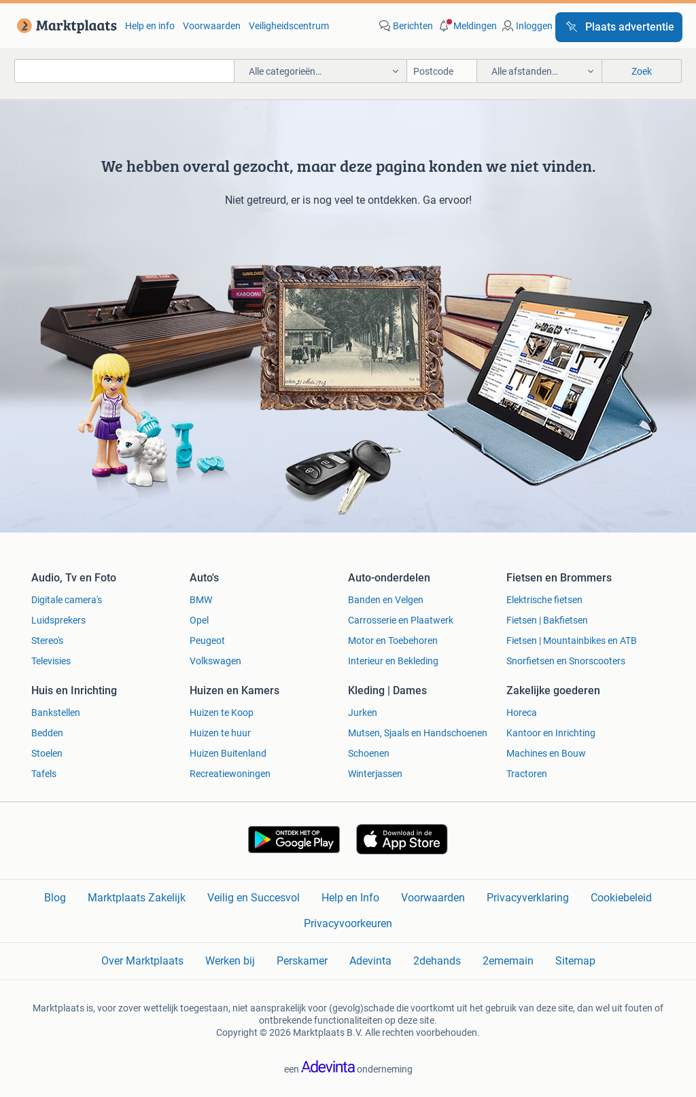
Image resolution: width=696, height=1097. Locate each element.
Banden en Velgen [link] (385, 599)
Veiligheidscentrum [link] (289, 25)
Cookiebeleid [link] (621, 897)
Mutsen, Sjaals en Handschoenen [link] (417, 732)
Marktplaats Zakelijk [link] (137, 897)
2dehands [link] (437, 960)
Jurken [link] (362, 712)
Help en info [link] (150, 25)
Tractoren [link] (526, 773)
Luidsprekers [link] (58, 620)
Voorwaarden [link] (212, 25)
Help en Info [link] (350, 897)
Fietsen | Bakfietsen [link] (547, 620)
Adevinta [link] (370, 960)
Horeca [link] (521, 712)
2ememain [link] (508, 960)
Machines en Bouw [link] (546, 753)
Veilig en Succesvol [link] (253, 897)
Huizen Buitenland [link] (228, 753)
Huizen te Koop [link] (222, 712)
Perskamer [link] (302, 960)
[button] (466, 26)
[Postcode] (442, 71)
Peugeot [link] (207, 640)
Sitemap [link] (575, 960)
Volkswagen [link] (215, 660)
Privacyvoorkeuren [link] (348, 923)
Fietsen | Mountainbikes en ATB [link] (571, 640)
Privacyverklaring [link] (528, 897)
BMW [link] (201, 599)
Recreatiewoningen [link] (230, 773)
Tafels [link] (43, 773)
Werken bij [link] (230, 960)
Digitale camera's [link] (66, 599)
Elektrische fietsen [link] (544, 599)
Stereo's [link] (47, 640)
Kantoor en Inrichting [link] (550, 732)
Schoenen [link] (368, 753)
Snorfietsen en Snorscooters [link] (565, 660)
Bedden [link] (47, 732)
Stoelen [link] (47, 753)
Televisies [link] (51, 660)
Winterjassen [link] (375, 773)
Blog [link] (55, 897)
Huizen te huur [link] (220, 732)
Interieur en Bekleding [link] (393, 660)
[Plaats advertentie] (618, 27)
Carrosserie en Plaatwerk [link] (400, 620)
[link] (64, 26)
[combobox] (124, 71)
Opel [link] (199, 620)
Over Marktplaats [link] (142, 960)
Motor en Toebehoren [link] (393, 640)
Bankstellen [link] (55, 712)
